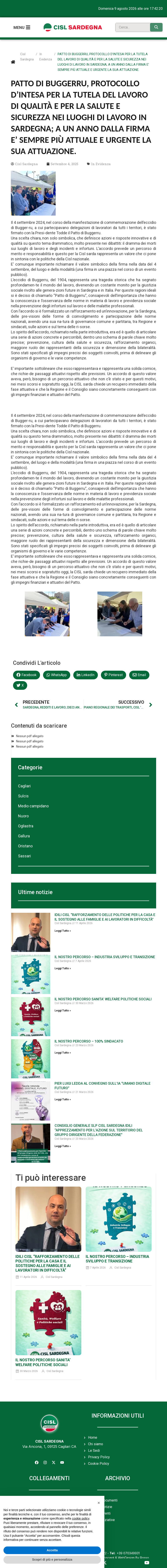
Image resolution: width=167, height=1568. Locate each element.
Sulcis (23, 793)
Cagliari (24, 784)
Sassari (24, 853)
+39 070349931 (125, 1551)
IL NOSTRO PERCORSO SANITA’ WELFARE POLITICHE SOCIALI (103, 997)
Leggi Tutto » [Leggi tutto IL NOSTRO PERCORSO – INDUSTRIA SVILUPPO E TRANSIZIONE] (63, 966)
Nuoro (23, 813)
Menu (19, 26)
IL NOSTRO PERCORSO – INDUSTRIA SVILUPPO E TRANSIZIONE (105, 955)
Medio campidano (33, 803)
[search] (131, 26)
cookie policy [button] (80, 1518)
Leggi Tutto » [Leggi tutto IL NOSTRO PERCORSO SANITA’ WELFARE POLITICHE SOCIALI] (63, 1008)
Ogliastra (25, 823)
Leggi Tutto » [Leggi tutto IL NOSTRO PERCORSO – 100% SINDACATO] (63, 1050)
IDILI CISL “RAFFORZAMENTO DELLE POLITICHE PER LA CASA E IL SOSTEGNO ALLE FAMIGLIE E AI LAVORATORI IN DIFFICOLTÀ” (105, 915)
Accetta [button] (52, 1550)
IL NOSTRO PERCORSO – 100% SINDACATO (89, 1039)
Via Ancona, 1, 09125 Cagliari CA (49, 1444)
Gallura (24, 833)
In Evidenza (45, 54)
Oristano (25, 843)
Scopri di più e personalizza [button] (52, 1559)
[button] (26, 672)
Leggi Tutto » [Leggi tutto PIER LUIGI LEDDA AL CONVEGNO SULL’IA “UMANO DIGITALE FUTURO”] (63, 1097)
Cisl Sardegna (27, 54)
